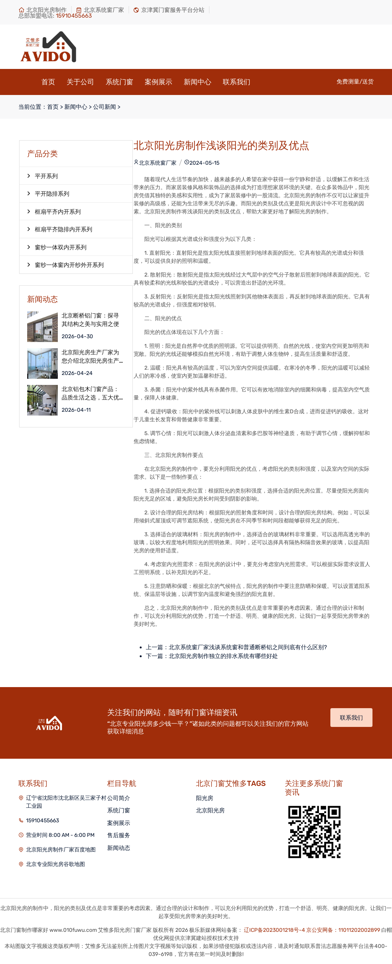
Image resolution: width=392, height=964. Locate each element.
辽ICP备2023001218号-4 (274, 930)
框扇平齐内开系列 (54, 211)
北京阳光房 (210, 810)
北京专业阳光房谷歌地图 (55, 864)
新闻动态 (118, 848)
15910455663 (42, 820)
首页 (48, 82)
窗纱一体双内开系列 (57, 247)
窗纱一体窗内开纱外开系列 (65, 264)
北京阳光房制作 (42, 10)
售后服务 (118, 835)
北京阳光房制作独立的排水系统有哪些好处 (223, 656)
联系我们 (236, 82)
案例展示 (158, 82)
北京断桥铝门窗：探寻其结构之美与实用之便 (90, 320)
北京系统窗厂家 (100, 10)
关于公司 (80, 82)
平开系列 (42, 176)
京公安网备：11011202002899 (343, 930)
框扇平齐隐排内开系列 (59, 229)
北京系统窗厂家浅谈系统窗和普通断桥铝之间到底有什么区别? (248, 647)
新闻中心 (197, 82)
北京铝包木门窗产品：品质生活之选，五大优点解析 (90, 393)
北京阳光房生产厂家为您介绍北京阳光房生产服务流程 (90, 356)
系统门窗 (119, 82)
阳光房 (204, 798)
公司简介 (118, 798)
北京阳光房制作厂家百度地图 (61, 849)
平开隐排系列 (48, 193)
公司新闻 (104, 106)
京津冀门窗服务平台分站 (168, 10)
